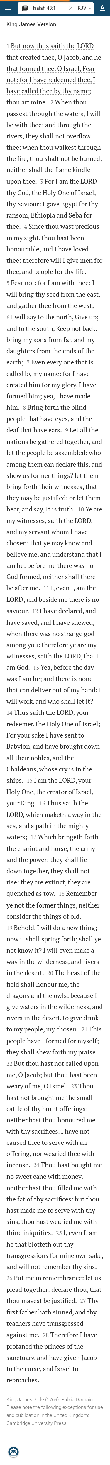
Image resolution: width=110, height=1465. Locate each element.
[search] (50, 8)
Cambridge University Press (36, 1423)
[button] (8, 8)
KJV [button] (85, 8)
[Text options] (102, 8)
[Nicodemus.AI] (13, 1452)
